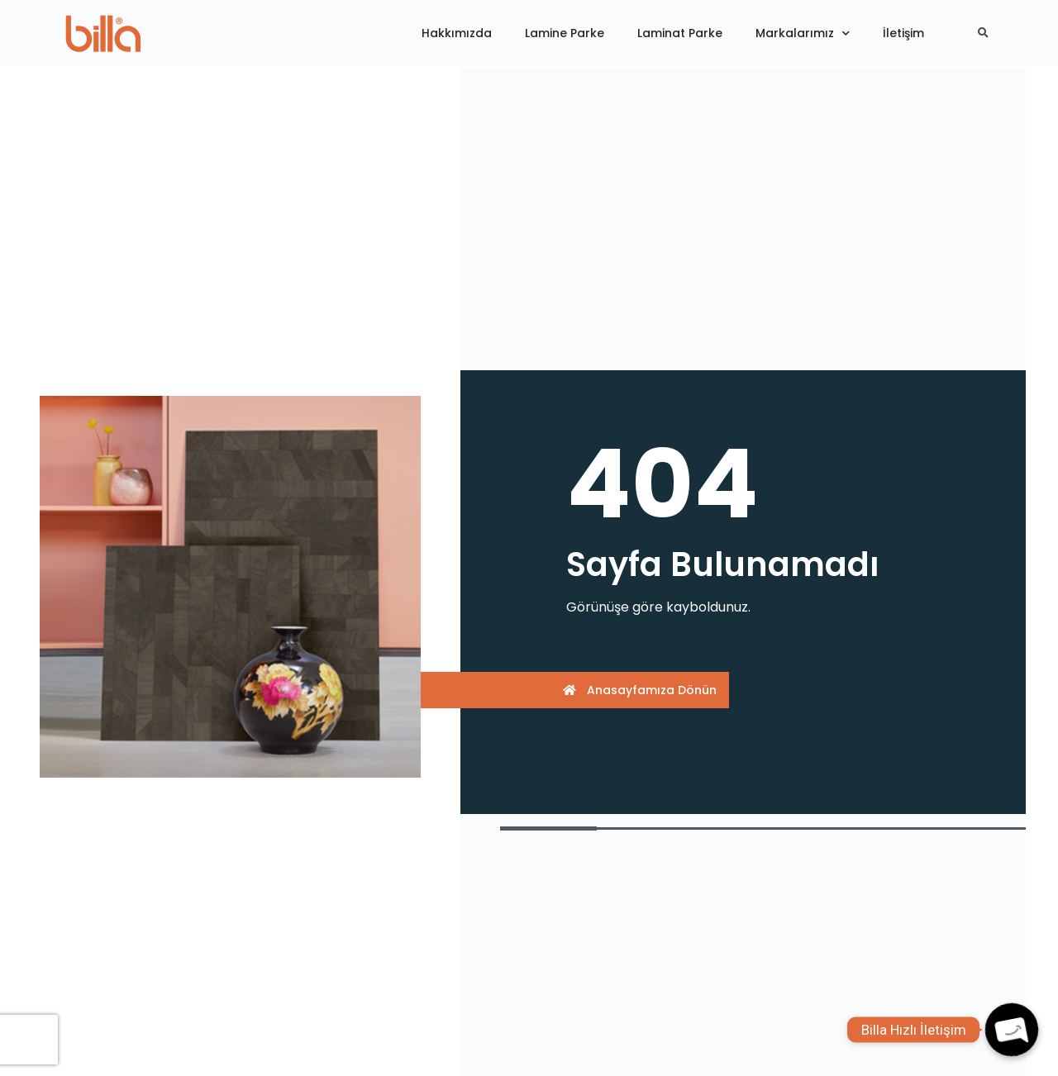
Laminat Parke (679, 33)
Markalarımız (802, 33)
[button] (576, 690)
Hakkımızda (457, 33)
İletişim (903, 33)
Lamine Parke (564, 33)
